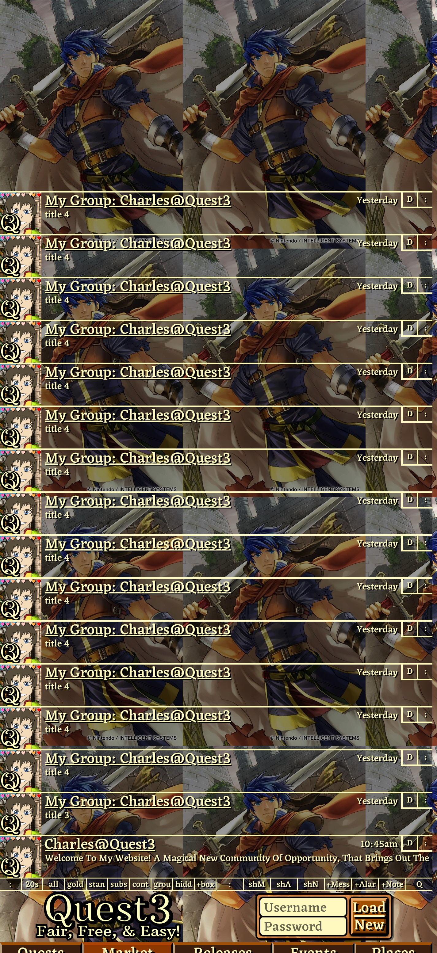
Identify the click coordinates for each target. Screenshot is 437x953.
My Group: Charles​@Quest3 (138, 200)
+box (205, 884)
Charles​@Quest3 (20, 857)
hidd (183, 884)
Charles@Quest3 (20, 213)
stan (97, 884)
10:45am (379, 844)
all (54, 884)
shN (311, 884)
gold (75, 884)
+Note (392, 884)
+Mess (338, 884)
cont (140, 884)
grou (162, 884)
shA (284, 884)
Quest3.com (108, 916)
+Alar (365, 884)
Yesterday (377, 200)
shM (257, 884)
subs (118, 884)
